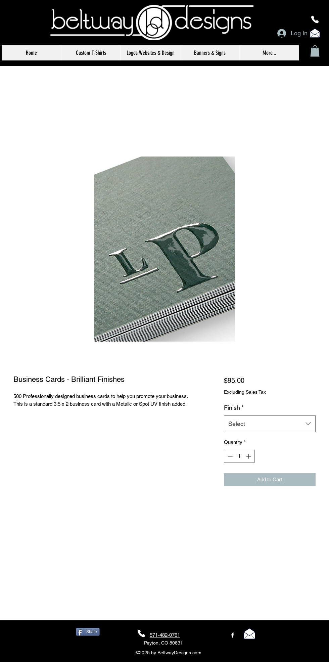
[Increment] (249, 456)
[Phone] (315, 19)
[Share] (88, 632)
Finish (234, 407)
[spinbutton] (239, 456)
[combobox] (270, 423)
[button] (315, 50)
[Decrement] (229, 456)
